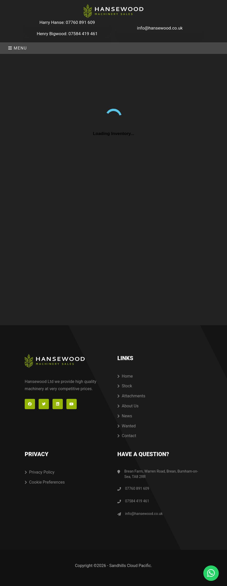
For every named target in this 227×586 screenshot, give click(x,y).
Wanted (126, 426)
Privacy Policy (40, 472)
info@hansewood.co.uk (159, 28)
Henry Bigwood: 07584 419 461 (67, 33)
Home (125, 376)
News (124, 416)
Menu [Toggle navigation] (17, 48)
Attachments (131, 395)
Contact (126, 435)
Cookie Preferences (45, 482)
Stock (124, 385)
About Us (127, 406)
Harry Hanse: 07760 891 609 (67, 22)
